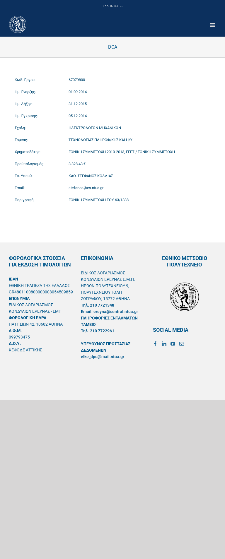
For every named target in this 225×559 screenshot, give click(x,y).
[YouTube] (173, 343)
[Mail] (181, 343)
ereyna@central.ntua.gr (115, 311)
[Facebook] (155, 343)
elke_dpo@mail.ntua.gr (102, 356)
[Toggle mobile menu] (213, 25)
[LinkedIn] (164, 343)
